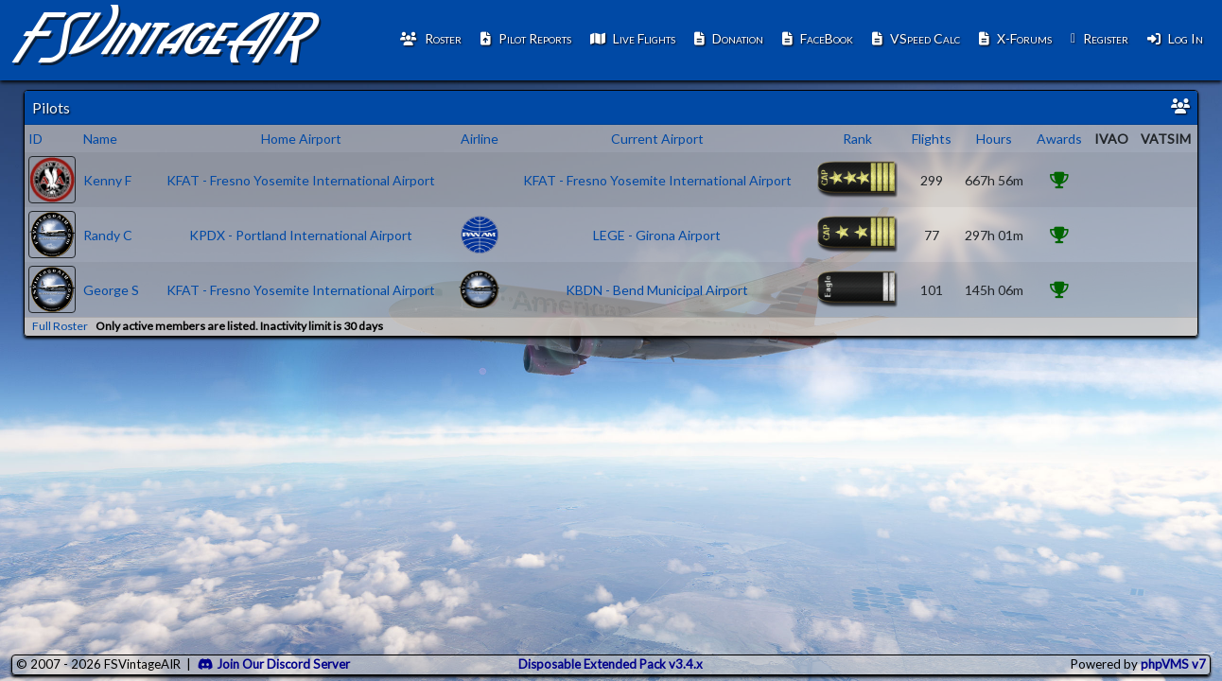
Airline (479, 139)
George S (111, 290)
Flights (931, 139)
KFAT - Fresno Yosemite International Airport (300, 180)
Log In (1175, 38)
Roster (431, 38)
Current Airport (657, 139)
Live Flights (632, 38)
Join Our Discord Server (274, 664)
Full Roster (60, 326)
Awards (1059, 139)
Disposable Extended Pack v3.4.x (610, 664)
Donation (728, 38)
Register (1099, 38)
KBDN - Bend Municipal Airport (657, 290)
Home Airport (301, 139)
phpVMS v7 (1173, 664)
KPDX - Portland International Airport (300, 235)
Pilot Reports (525, 38)
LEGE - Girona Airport (657, 235)
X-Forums (1015, 38)
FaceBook (817, 38)
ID (35, 139)
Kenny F (107, 180)
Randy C (107, 235)
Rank (857, 139)
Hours (994, 139)
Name (100, 139)
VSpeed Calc (916, 38)
